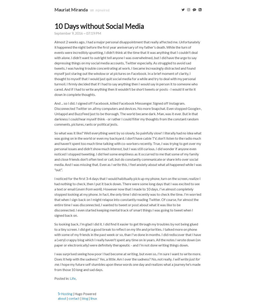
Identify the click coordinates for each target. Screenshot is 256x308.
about (62, 298)
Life (73, 278)
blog (85, 298)
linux (94, 298)
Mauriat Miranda (71, 9)
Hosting (65, 294)
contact (74, 298)
